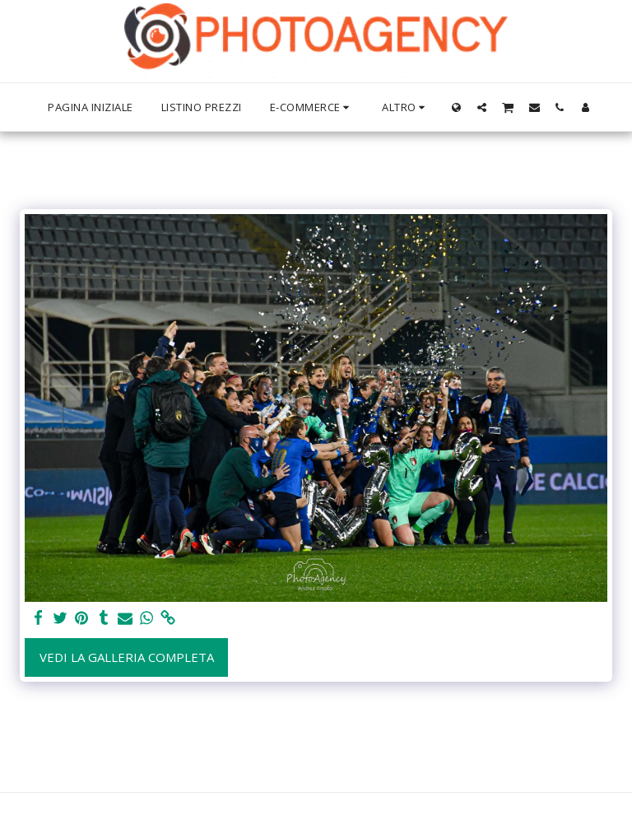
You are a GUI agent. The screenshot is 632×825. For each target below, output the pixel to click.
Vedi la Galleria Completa (127, 657)
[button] (482, 107)
